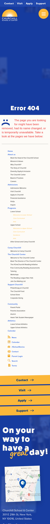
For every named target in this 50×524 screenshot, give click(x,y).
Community (13, 304)
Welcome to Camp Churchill (20, 251)
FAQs (12, 201)
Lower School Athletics (18, 324)
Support (41, 3)
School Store (15, 294)
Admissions (13, 184)
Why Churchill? (15, 164)
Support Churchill (15, 284)
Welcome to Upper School (22, 228)
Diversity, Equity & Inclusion (20, 171)
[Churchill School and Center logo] (9, 15)
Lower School (15, 211)
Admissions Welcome (18, 188)
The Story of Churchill (18, 168)
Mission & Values (16, 161)
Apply (29, 3)
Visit (20, 3)
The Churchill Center (18, 174)
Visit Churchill (15, 191)
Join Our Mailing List (18, 281)
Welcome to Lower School (22, 215)
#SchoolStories (16, 347)
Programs (12, 208)
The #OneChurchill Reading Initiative (24, 264)
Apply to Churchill (16, 194)
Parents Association (17, 310)
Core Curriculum (19, 218)
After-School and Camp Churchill (22, 241)
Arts (14, 221)
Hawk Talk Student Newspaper (21, 317)
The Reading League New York (21, 278)
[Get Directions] (22, 483)
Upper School (15, 225)
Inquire (12, 205)
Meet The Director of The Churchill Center (25, 261)
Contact (9, 3)
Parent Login (15, 356)
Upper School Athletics (18, 327)
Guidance (16, 235)
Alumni (13, 314)
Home (10, 151)
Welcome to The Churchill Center (22, 258)
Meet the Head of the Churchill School (24, 158)
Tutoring (13, 271)
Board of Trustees (16, 178)
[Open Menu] (44, 14)
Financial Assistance (18, 198)
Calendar (12, 330)
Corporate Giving (16, 298)
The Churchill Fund (17, 291)
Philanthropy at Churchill (19, 288)
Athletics (11, 320)
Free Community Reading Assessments (25, 268)
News (12, 337)
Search (13, 360)
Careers (13, 181)
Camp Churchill (14, 247)
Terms (12, 365)
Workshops (14, 274)
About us (11, 154)
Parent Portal (15, 307)
